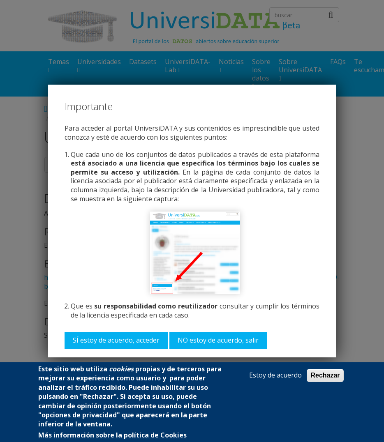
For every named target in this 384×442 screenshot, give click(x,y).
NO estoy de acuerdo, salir (218, 340)
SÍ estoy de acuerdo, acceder (116, 340)
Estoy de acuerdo (275, 375)
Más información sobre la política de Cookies (112, 435)
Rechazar (325, 375)
